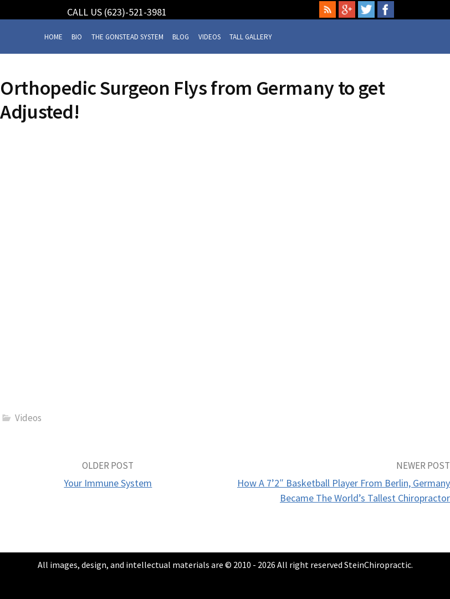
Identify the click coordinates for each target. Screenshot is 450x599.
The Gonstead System (127, 37)
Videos (209, 37)
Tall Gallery (250, 37)
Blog (180, 37)
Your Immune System (108, 483)
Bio (76, 37)
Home (53, 37)
